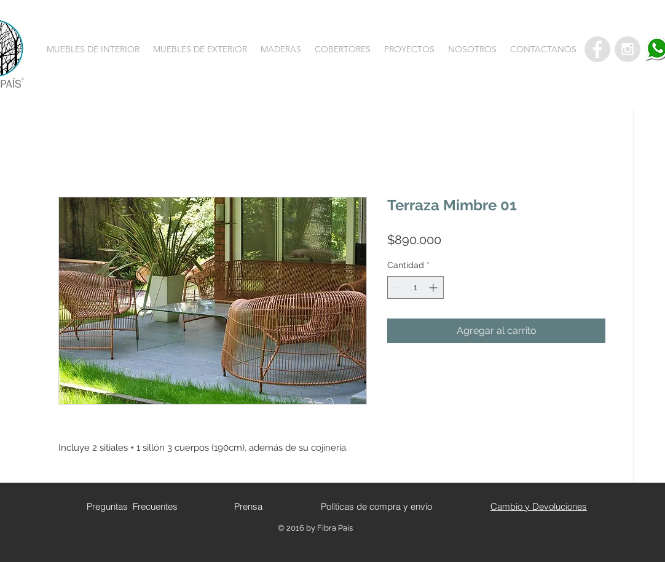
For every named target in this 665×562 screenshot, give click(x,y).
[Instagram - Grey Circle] (627, 49)
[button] (93, 49)
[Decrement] (396, 287)
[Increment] (434, 287)
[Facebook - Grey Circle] (597, 49)
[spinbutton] (415, 287)
